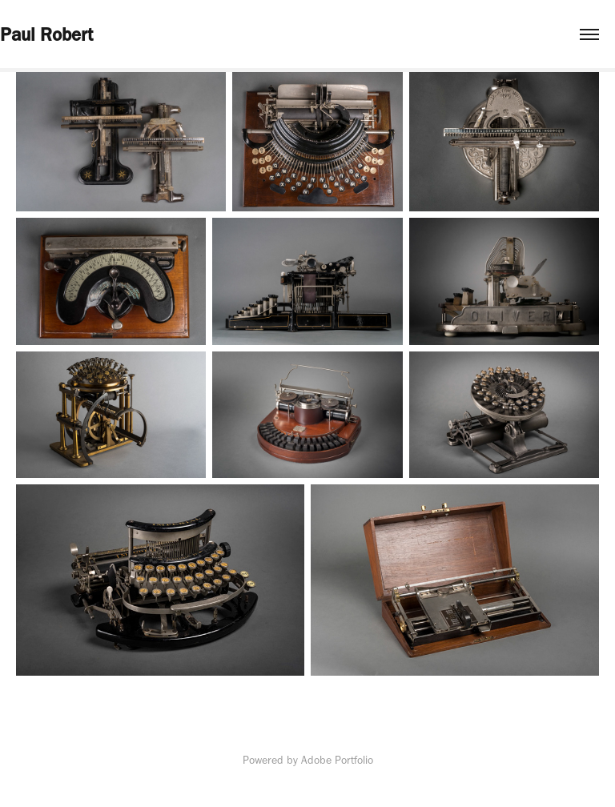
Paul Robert (46, 34)
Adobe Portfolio (337, 760)
